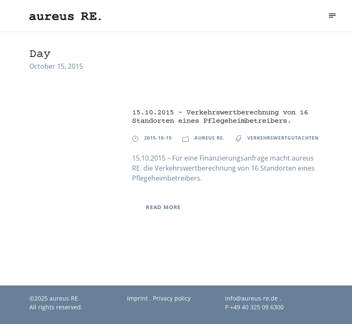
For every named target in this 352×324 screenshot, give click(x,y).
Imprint (137, 298)
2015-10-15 (158, 138)
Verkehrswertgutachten (283, 138)
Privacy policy (172, 298)
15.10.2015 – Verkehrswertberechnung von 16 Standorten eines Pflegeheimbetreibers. (220, 117)
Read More (163, 207)
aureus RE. (209, 138)
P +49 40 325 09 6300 (254, 307)
